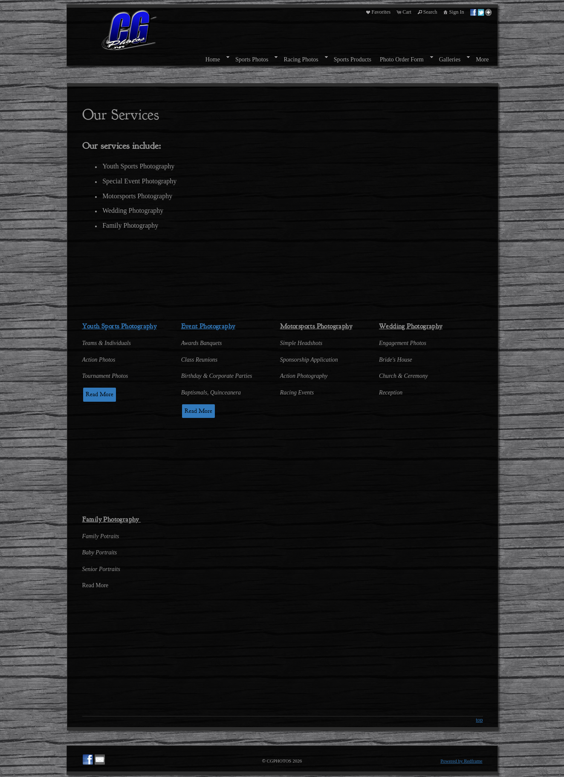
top (479, 720)
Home (212, 59)
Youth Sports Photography (119, 326)
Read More (99, 394)
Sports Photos (251, 59)
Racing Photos (300, 59)
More (482, 59)
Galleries (450, 59)
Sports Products (352, 59)
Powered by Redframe (461, 760)
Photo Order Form (402, 59)
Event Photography (208, 326)
